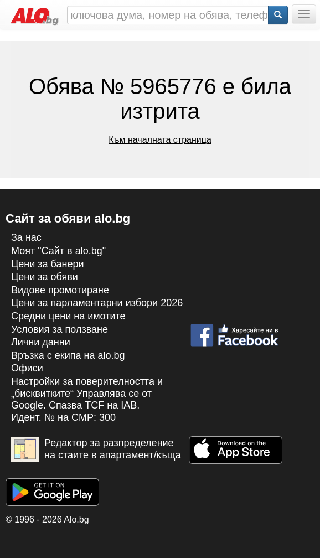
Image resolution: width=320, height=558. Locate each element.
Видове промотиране (60, 290)
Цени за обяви (44, 276)
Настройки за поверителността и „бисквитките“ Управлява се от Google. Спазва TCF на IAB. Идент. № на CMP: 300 (87, 399)
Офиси (27, 368)
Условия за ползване (59, 329)
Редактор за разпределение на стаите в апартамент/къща (96, 449)
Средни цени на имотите (68, 316)
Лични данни (40, 342)
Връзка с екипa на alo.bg (68, 355)
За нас (26, 237)
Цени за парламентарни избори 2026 (97, 302)
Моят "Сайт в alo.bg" (58, 250)
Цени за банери (47, 264)
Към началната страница (160, 139)
